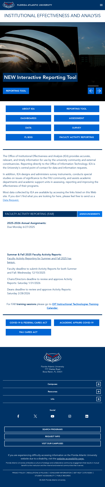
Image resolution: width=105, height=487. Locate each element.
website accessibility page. (70, 458)
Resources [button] (52, 391)
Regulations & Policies (37, 473)
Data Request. (11, 200)
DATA (28, 127)
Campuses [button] (52, 384)
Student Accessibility (45, 475)
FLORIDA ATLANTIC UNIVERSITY (34, 5)
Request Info (52, 436)
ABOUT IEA (28, 108)
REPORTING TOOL (77, 108)
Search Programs (52, 429)
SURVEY (76, 127)
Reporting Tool (16, 90)
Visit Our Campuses (52, 443)
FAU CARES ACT (28, 332)
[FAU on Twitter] (35, 416)
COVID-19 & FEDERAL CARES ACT (28, 322)
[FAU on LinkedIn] (87, 416)
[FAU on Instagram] (69, 416)
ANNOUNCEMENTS (90, 214)
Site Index (87, 473)
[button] (91, 91)
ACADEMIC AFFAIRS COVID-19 (76, 322)
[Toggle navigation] (101, 5)
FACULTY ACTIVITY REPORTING (76, 137)
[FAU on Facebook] (18, 416)
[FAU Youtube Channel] (52, 416)
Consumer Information (61, 473)
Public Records (64, 475)
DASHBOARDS (28, 118)
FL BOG (28, 137)
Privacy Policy (18, 473)
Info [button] (52, 399)
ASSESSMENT (76, 118)
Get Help (77, 473)
